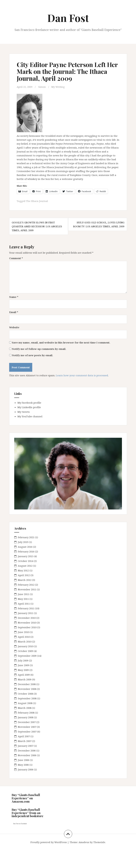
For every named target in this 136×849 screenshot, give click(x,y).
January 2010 (25, 646)
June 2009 (23, 665)
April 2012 (24, 575)
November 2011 (27, 589)
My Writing (58, 86)
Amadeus (84, 842)
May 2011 (23, 598)
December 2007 (27, 722)
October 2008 (25, 693)
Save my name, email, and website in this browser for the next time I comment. (61, 342)
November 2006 (27, 755)
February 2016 (26, 551)
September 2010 (27, 627)
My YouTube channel (30, 416)
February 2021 (26, 537)
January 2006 (25, 769)
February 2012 (26, 584)
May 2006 (23, 764)
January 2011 (25, 613)
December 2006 (27, 750)
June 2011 (23, 594)
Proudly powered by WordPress (48, 842)
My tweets (24, 411)
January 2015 (25, 556)
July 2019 (23, 542)
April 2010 (24, 636)
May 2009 (23, 670)
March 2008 (24, 707)
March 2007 (24, 741)
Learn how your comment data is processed (82, 375)
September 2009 (27, 655)
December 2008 (27, 684)
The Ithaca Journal (37, 201)
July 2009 (23, 660)
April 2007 (24, 736)
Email (13, 312)
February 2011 (26, 608)
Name (13, 296)
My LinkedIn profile (29, 407)
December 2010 (27, 617)
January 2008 (25, 717)
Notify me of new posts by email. (32, 355)
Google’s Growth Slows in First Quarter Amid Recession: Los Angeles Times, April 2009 (37, 226)
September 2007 (27, 731)
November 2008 (27, 689)
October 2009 (25, 651)
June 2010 (23, 632)
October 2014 (25, 561)
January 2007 (25, 745)
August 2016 (25, 546)
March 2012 (24, 580)
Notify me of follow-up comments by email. (39, 348)
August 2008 (25, 703)
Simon (42, 86)
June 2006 (23, 760)
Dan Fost (68, 18)
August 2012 (25, 565)
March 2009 (24, 679)
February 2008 (26, 712)
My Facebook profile (29, 402)
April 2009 (24, 674)
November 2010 (27, 622)
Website (14, 327)
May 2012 (23, 570)
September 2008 (27, 698)
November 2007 (27, 726)
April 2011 (24, 603)
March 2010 (24, 641)
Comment (16, 258)
